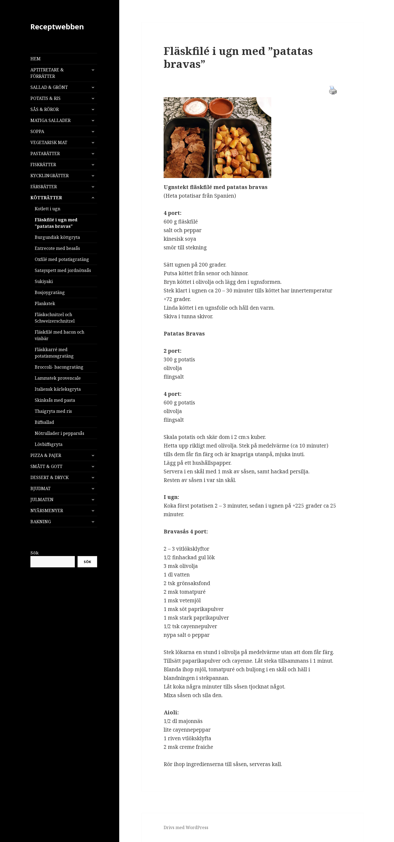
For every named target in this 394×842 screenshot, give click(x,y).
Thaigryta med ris (53, 411)
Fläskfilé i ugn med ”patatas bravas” (56, 223)
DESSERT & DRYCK (49, 477)
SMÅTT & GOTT (46, 466)
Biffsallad (44, 422)
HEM (35, 59)
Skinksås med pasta (55, 400)
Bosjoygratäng (50, 292)
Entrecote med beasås (57, 248)
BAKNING (40, 522)
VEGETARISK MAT (48, 142)
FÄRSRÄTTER (43, 187)
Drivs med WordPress (186, 827)
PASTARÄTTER (45, 153)
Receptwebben (57, 27)
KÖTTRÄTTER (46, 198)
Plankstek (45, 303)
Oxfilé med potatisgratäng (62, 259)
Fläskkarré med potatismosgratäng (54, 353)
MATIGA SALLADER (50, 120)
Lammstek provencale (58, 378)
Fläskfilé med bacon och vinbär (59, 335)
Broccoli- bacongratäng (59, 367)
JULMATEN (42, 499)
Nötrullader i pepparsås (59, 433)
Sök (34, 553)
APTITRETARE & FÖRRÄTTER (47, 73)
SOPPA (37, 131)
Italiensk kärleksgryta (58, 389)
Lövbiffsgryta (48, 444)
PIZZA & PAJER (45, 455)
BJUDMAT (40, 488)
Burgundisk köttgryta (57, 237)
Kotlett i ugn (47, 209)
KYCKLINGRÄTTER (49, 176)
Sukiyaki (44, 281)
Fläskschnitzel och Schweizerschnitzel (55, 318)
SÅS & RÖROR (44, 109)
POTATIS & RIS (45, 98)
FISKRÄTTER (43, 164)
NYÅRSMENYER (46, 510)
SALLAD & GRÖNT (49, 87)
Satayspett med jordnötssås (63, 270)
